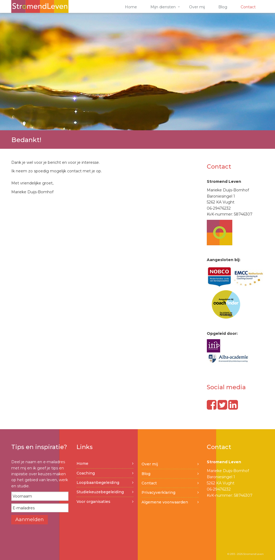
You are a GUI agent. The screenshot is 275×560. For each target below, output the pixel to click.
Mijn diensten (163, 7)
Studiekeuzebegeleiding (100, 491)
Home (131, 7)
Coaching (86, 473)
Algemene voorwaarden (165, 502)
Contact (248, 7)
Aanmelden (29, 519)
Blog (222, 7)
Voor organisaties (93, 501)
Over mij (197, 7)
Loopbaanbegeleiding (98, 482)
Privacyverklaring (158, 492)
